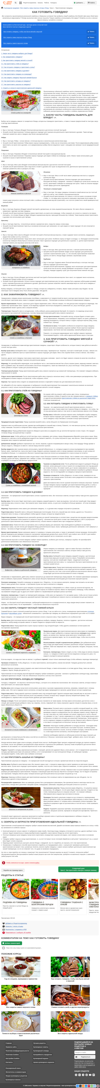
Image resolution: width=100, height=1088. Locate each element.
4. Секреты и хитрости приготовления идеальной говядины (21, 88)
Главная (9, 1043)
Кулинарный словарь (41, 1051)
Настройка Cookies (12, 1058)
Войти (91, 3)
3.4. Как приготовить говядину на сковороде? (16, 74)
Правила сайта (11, 1047)
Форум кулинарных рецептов (16, 1076)
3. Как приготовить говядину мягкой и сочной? (17, 60)
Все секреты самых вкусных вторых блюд (18, 37)
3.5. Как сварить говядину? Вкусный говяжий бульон (19, 77)
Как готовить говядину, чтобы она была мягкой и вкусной (23, 31)
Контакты (9, 1062)
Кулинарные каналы (13, 1079)
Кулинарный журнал (40, 1058)
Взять (91, 31)
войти (37, 863)
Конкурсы (53, 3)
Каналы (40, 3)
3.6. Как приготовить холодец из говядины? (16, 81)
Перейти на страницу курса (13, 870)
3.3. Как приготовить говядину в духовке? (15, 70)
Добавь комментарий (11, 943)
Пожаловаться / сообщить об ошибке (18, 932)
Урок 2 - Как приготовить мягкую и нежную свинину (78, 869)
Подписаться (82, 1057)
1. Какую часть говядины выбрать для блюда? (17, 53)
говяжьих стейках (92, 396)
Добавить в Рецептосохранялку (16, 923)
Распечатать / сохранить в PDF (16, 929)
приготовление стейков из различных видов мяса (78, 398)
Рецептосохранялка (29, 3)
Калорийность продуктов (42, 1054)
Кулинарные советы (40, 1047)
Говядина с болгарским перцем (42, 903)
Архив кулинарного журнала (43, 1062)
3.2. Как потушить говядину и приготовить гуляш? (18, 67)
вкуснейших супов (15, 613)
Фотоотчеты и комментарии (16, 1072)
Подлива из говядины (15, 902)
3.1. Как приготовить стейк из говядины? (15, 64)
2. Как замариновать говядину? (11, 57)
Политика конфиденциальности (17, 1051)
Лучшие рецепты (39, 1043)
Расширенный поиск (13, 1068)
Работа (46, 3)
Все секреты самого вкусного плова (16, 43)
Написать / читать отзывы (14, 926)
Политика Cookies (12, 1054)
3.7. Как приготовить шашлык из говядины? (16, 84)
